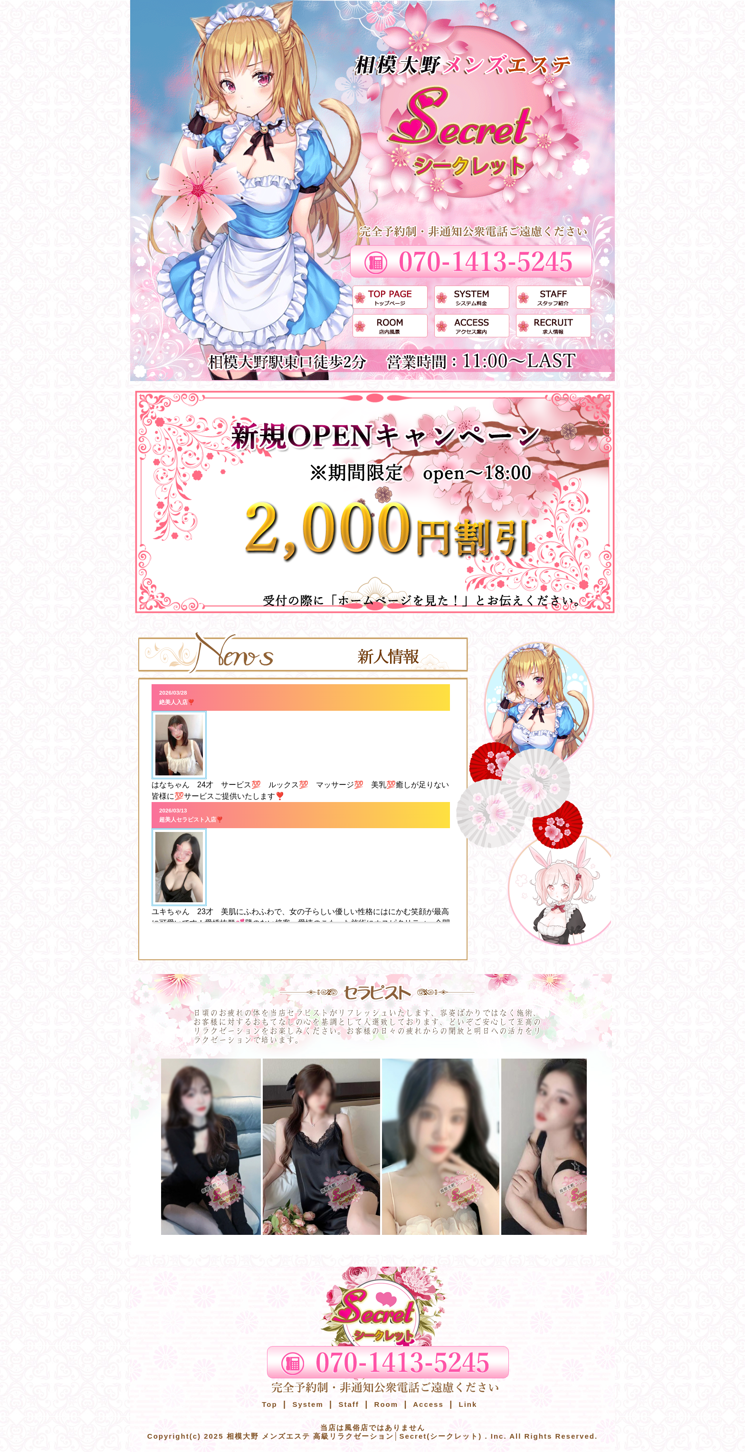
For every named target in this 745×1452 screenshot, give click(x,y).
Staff (347, 1404)
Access (427, 1404)
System (306, 1404)
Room (384, 1404)
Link (466, 1404)
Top (269, 1404)
